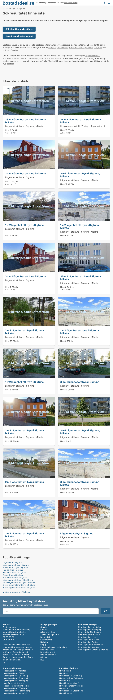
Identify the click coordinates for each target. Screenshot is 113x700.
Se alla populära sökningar (17, 592)
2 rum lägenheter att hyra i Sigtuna (19, 585)
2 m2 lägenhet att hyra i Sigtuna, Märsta (80, 175)
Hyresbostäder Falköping (71, 678)
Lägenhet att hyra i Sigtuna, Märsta (24, 126)
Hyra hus (63, 673)
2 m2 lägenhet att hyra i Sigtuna (24, 481)
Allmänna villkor (47, 632)
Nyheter (44, 642)
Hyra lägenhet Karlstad (88, 647)
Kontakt (43, 629)
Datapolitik (45, 637)
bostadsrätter (75, 47)
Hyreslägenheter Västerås (71, 686)
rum (100, 47)
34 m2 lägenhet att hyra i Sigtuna (25, 173)
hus (95, 47)
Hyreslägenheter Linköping (15, 676)
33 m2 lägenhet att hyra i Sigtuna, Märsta (25, 121)
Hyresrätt (63, 688)
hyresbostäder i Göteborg (26, 58)
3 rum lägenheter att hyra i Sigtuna (19, 587)
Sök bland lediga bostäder (19, 29)
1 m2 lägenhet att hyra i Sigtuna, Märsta (79, 226)
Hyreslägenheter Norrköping (16, 693)
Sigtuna (22, 9)
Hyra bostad (65, 671)
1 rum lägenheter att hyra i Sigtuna (19, 582)
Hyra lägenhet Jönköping (90, 629)
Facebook (4, 662)
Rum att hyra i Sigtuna (13, 575)
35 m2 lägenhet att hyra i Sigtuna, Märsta (81, 278)
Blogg (43, 644)
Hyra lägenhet (65, 693)
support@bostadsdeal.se (14, 632)
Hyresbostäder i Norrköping (16, 686)
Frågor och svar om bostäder (53, 647)
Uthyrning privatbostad (89, 634)
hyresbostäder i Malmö (50, 58)
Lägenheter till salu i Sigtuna (16, 565)
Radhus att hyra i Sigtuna (14, 572)
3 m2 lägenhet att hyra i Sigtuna (79, 381)
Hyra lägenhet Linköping (89, 627)
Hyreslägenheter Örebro (14, 673)
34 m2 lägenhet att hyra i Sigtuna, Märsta (81, 121)
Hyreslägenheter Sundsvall (15, 678)
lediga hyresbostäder (58, 47)
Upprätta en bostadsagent (19, 36)
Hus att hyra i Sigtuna (13, 570)
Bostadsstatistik (47, 652)
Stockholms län (9, 9)
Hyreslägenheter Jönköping (15, 680)
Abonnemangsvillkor (49, 634)
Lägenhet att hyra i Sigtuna (19, 177)
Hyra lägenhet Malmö (69, 683)
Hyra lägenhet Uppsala (13, 683)
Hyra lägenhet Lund (87, 637)
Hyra (7, 130)
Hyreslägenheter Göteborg (15, 688)
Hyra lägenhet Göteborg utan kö (93, 649)
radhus (6, 50)
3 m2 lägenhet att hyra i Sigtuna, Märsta (80, 483)
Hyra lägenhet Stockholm (71, 691)
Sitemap (44, 657)
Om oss (43, 627)
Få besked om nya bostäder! (104, 3)
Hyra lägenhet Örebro (88, 642)
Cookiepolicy (46, 639)
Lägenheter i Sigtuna (12, 562)
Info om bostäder (48, 654)
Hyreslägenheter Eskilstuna (90, 644)
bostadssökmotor (70, 3)
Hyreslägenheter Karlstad (14, 671)
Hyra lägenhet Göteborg (70, 676)
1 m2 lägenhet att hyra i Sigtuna (24, 224)
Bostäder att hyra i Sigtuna (15, 567)
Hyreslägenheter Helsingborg (16, 691)
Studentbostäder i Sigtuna (15, 577)
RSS (42, 660)
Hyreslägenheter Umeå (88, 639)
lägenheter (87, 47)
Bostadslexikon (47, 649)
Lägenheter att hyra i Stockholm (18, 580)
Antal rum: (10, 133)
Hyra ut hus (64, 680)
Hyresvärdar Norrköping (89, 632)
